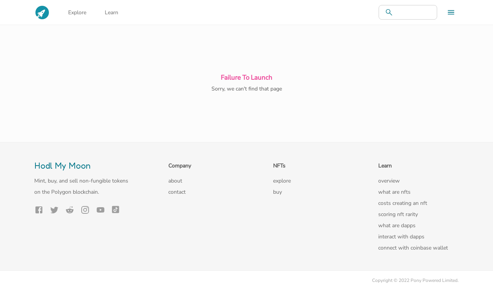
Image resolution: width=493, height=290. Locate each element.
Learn (111, 12)
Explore (77, 12)
